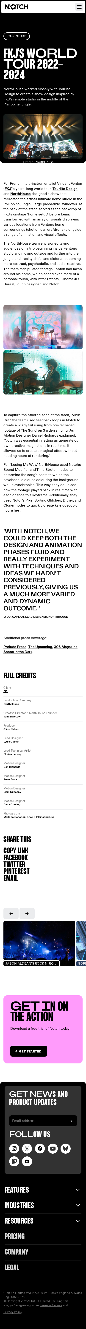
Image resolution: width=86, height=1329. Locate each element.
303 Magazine (66, 647)
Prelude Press (14, 647)
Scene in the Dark (17, 652)
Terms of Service (51, 1305)
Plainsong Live (45, 817)
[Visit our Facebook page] (40, 1149)
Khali (30, 817)
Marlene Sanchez (14, 817)
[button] (11, 913)
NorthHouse (45, 162)
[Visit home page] (22, 7)
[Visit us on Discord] (27, 1161)
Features (17, 1190)
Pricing (15, 1237)
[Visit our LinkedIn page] (66, 1149)
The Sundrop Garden (38, 430)
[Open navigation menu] (79, 7)
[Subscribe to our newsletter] (71, 1120)
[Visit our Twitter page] (27, 1149)
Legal (12, 1268)
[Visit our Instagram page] (14, 1149)
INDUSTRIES (19, 1206)
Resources (19, 1221)
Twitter (14, 865)
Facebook (15, 858)
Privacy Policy (12, 1312)
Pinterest (16, 872)
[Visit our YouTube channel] (53, 1149)
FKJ (8, 189)
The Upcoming (40, 647)
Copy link (15, 851)
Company (16, 1252)
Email (10, 879)
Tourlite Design (65, 189)
